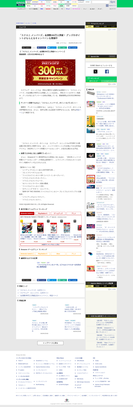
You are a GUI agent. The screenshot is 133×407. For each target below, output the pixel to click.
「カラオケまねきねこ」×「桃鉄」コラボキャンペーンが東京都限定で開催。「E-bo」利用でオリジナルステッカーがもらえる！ (105, 172)
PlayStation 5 (42, 213)
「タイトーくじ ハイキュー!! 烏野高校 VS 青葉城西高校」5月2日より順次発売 (105, 239)
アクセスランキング (97, 24)
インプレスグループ (94, 395)
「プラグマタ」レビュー (104, 131)
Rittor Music (60, 358)
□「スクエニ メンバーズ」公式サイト (32, 290)
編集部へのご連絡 (60, 395)
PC (62, 9)
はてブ (53, 47)
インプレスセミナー (41, 370)
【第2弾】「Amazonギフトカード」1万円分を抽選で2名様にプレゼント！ (105, 330)
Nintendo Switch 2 (27, 213)
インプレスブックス (41, 381)
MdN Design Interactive (83, 382)
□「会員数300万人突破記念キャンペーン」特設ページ (38, 295)
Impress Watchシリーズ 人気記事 (102, 283)
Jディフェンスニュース (83, 364)
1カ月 (113, 26)
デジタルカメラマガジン (25, 382)
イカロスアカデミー (82, 373)
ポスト (28, 47)
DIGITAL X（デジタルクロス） (44, 373)
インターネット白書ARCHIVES (27, 388)
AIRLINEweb (80, 360)
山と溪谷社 (60, 373)
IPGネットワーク (98, 375)
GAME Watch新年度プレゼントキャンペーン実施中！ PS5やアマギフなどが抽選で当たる (103, 316)
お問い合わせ (37, 395)
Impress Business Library (43, 367)
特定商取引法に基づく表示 (109, 395)
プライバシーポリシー (73, 395)
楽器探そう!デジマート (65, 364)
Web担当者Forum (23, 364)
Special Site (95, 56)
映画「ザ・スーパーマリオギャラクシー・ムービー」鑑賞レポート (105, 190)
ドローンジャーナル (23, 373)
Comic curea (98, 364)
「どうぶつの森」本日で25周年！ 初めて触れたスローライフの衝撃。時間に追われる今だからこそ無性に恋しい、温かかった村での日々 (105, 126)
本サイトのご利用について (23, 395)
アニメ (74, 213)
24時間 (97, 26)
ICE (94, 358)
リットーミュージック (65, 360)
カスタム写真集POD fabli (102, 381)
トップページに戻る (50, 343)
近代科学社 (60, 382)
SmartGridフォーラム (42, 360)
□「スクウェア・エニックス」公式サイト (33, 293)
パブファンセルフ (100, 372)
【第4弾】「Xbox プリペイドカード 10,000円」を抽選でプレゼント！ (105, 345)
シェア (43, 47)
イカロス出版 (78, 358)
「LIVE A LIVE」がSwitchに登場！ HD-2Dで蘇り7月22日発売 (73, 309)
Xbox (58, 254)
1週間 (105, 26)
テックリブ (78, 385)
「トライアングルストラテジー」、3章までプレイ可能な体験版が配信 (40, 309)
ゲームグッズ (58, 213)
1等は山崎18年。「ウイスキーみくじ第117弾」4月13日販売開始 (105, 180)
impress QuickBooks (100, 367)
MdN (76, 376)
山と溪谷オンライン (64, 375)
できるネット (22, 385)
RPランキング (93, 81)
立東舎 (60, 370)
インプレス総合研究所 (24, 367)
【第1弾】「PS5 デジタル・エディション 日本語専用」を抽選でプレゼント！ (105, 322)
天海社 (97, 360)
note (64, 47)
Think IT (20, 360)
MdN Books (80, 379)
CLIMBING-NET (63, 379)
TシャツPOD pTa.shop (102, 378)
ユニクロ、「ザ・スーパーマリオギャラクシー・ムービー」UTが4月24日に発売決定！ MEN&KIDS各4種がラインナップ (105, 231)
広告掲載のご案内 (48, 395)
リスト (34, 47)
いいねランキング (109, 81)
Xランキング (95, 78)
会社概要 (84, 395)
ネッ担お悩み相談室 (23, 376)
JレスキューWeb (81, 370)
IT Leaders (21, 370)
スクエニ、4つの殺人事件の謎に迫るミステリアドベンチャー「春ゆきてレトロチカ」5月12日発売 (40, 327)
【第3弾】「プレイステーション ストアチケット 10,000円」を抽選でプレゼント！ (105, 337)
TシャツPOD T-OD (64, 367)
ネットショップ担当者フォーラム (45, 364)
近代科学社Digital (63, 384)
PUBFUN (95, 370)
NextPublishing (40, 384)
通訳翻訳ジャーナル (82, 367)
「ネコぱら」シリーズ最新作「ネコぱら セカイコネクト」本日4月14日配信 (105, 106)
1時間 (89, 26)
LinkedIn (74, 47)
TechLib (79, 387)
